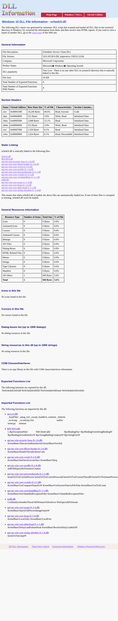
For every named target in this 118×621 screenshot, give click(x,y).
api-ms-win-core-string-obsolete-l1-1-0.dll (21, 190)
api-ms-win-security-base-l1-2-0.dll (18, 161)
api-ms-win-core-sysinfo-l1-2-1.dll (17, 174)
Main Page (51, 14)
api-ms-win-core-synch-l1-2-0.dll (17, 167)
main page (37, 32)
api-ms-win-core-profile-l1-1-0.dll (17, 169)
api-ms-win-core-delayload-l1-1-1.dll (18, 187)
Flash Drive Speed (40, 546)
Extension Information (62, 546)
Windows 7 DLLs (73, 14)
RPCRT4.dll (7, 159)
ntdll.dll (5, 180)
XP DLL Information (18, 546)
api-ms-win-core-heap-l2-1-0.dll (16, 185)
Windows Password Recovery (91, 546)
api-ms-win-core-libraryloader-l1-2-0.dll (20, 164)
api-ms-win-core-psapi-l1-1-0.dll (16, 182)
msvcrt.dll (6, 156)
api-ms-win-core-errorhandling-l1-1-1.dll (20, 177)
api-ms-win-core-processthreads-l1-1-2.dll (21, 172)
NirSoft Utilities (95, 14)
